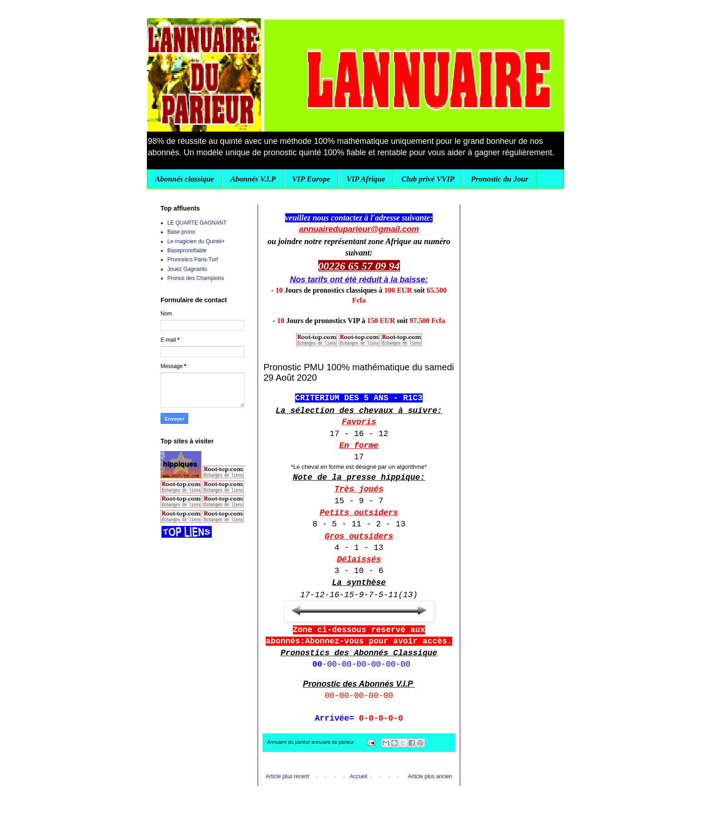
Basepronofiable (187, 250)
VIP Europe (311, 179)
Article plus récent (287, 776)
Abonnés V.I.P (253, 179)
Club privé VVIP (427, 179)
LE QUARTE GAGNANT (196, 223)
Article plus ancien (430, 776)
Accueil (358, 776)
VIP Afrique (365, 179)
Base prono (181, 232)
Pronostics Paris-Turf (192, 259)
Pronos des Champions (195, 278)
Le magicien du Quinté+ (196, 241)
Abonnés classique (184, 179)
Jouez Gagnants (187, 269)
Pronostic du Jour (499, 179)
